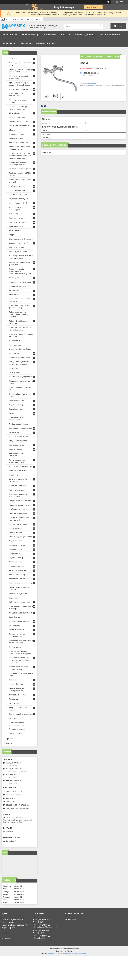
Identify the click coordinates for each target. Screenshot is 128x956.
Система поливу (15, 449)
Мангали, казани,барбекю (19, 437)
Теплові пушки (15, 703)
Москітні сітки (14, 341)
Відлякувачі (13, 598)
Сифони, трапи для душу (19, 121)
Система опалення (16, 630)
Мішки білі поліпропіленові (19, 357)
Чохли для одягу (15, 345)
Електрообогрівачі (16, 226)
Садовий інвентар (16, 405)
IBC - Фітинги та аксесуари (19, 602)
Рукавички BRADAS (17, 545)
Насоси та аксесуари (17, 486)
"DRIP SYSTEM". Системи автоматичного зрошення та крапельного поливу (20, 155)
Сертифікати (9, 43)
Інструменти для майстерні (19, 621)
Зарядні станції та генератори (21, 714)
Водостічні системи (16, 247)
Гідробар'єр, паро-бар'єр (18, 286)
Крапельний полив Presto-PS (20, 467)
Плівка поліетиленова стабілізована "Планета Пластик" (18, 314)
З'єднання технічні (16, 566)
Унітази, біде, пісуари (17, 684)
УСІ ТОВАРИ (12, 59)
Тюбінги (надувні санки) (18, 424)
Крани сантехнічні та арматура (21, 583)
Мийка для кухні (15, 528)
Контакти (65, 35)
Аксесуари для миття (17, 570)
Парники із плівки (16, 138)
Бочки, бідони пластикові (19, 126)
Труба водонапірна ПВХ (18, 195)
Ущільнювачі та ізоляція (18, 524)
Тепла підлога (14, 625)
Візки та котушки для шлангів (20, 537)
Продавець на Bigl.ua (64, 951)
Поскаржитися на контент (57, 953)
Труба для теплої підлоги (19, 199)
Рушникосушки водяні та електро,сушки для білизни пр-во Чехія (19, 660)
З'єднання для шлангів (18, 134)
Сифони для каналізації (18, 243)
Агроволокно (14, 290)
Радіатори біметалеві (17, 222)
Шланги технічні (15, 532)
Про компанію (49, 35)
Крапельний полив (16, 445)
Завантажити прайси (110, 35)
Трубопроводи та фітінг (18, 509)
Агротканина (14, 295)
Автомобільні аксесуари (18, 575)
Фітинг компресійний (17, 190)
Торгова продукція (16, 647)
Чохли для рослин (16, 733)
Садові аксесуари (16, 409)
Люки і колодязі (15, 231)
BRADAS (12, 413)
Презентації (25, 43)
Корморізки (13, 368)
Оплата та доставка (85, 35)
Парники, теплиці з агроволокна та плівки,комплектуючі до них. (20, 271)
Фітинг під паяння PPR (18, 203)
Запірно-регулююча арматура (20, 501)
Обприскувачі (14, 553)
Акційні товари (10, 35)
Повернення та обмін (46, 43)
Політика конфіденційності (78, 953)
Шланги (12, 130)
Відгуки (9, 743)
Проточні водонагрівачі (18, 513)
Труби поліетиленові (17, 186)
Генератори (13, 699)
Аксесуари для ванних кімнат (20, 505)
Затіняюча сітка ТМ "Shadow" (20, 282)
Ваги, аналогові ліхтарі (18, 471)
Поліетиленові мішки (17, 401)
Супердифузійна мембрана (20, 349)
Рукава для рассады (17, 729)
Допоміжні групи (15, 617)
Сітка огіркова (14, 113)
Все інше (12, 718)
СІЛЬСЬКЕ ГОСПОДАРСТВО (20, 613)
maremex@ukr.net (13, 795)
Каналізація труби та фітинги (20, 169)
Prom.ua (76, 949)
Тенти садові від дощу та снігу (21, 377)
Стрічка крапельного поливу (20, 89)
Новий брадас (14, 475)
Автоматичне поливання (18, 142)
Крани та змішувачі (16, 490)
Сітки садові (14, 278)
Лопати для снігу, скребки (19, 579)
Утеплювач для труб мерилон (21, 239)
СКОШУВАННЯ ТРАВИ (18, 695)
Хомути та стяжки (16, 562)
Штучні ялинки (15, 432)
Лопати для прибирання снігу (20, 428)
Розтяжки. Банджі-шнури (18, 594)
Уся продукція (29, 35)
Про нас (9, 738)
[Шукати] (101, 26)
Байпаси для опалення (18, 252)
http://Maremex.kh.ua (14, 791)
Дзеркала (13, 680)
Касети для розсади (17, 117)
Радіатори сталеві (16, 218)
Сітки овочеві (14, 372)
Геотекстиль (14, 353)
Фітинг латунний (15, 214)
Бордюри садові (15, 549)
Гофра (11, 235)
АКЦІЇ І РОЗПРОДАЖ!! (18, 441)
